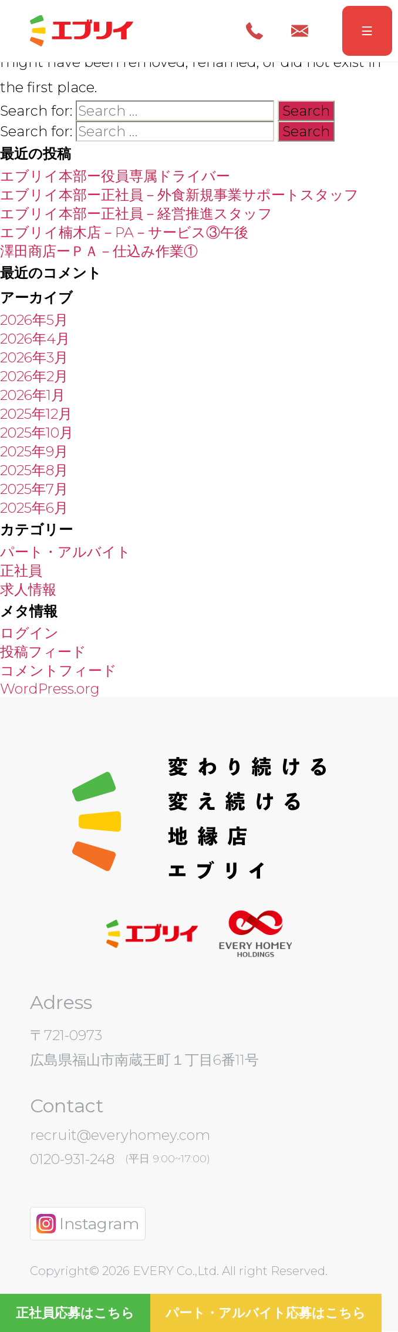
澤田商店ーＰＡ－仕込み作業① (99, 251)
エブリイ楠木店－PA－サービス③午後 (124, 232)
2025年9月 (34, 451)
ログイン (29, 632)
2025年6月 (34, 507)
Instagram (87, 1223)
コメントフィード (58, 670)
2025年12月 (36, 413)
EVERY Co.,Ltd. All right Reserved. (229, 1270)
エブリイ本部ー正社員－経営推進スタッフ (136, 213)
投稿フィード (43, 651)
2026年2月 (34, 376)
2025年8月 (34, 470)
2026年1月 (32, 394)
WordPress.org (50, 688)
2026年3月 (34, 357)
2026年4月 (35, 338)
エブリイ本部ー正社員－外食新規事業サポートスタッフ (179, 194)
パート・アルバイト (65, 551)
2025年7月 (34, 488)
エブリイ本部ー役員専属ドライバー (115, 175)
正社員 (21, 570)
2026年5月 (34, 319)
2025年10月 (36, 432)
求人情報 (28, 589)
